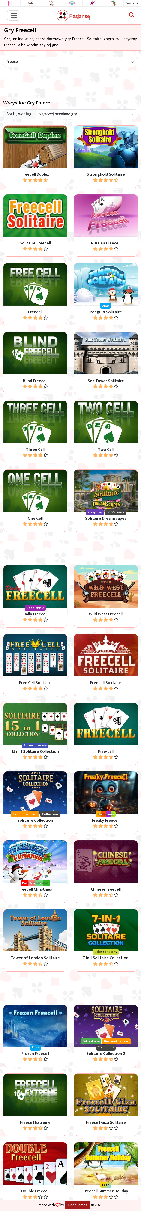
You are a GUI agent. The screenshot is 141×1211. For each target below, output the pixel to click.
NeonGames (77, 1205)
